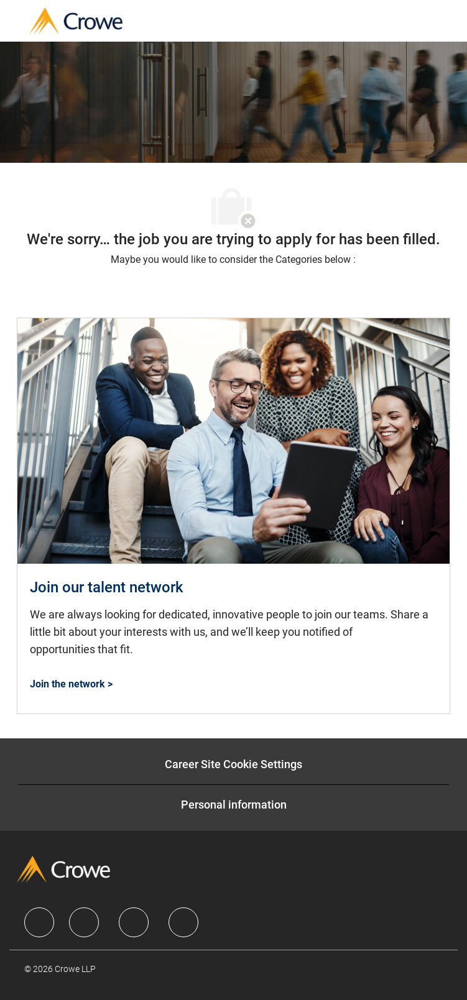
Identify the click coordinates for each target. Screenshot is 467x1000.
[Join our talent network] (233, 515)
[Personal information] (234, 805)
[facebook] (39, 922)
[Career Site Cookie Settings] (233, 764)
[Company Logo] (76, 20)
